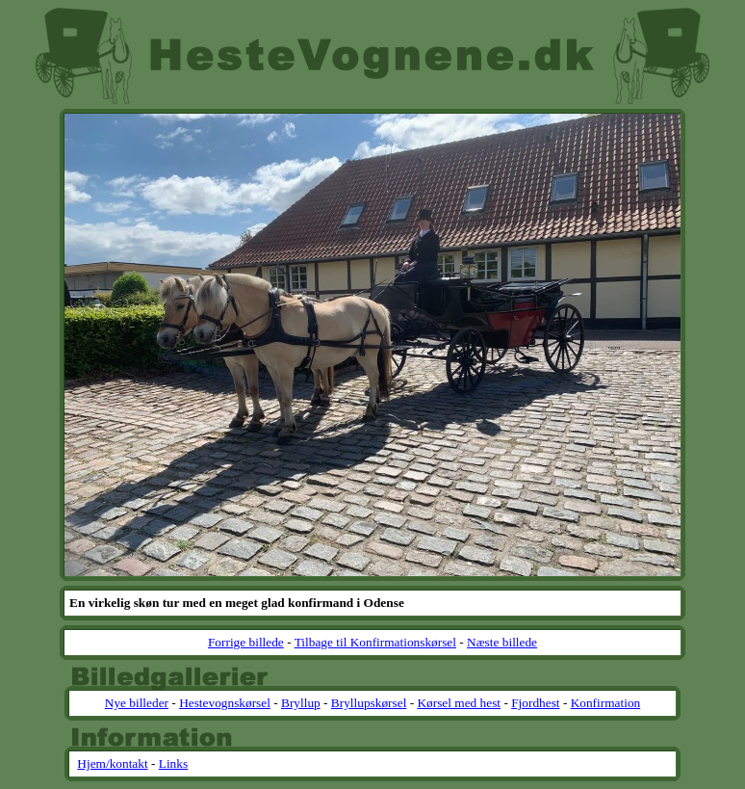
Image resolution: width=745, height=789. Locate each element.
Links (173, 763)
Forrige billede (246, 642)
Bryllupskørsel (369, 703)
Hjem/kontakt (112, 763)
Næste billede (502, 642)
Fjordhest (535, 703)
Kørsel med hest (459, 703)
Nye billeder (136, 703)
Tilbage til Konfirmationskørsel (375, 642)
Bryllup (301, 703)
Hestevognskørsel (224, 703)
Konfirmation (606, 703)
